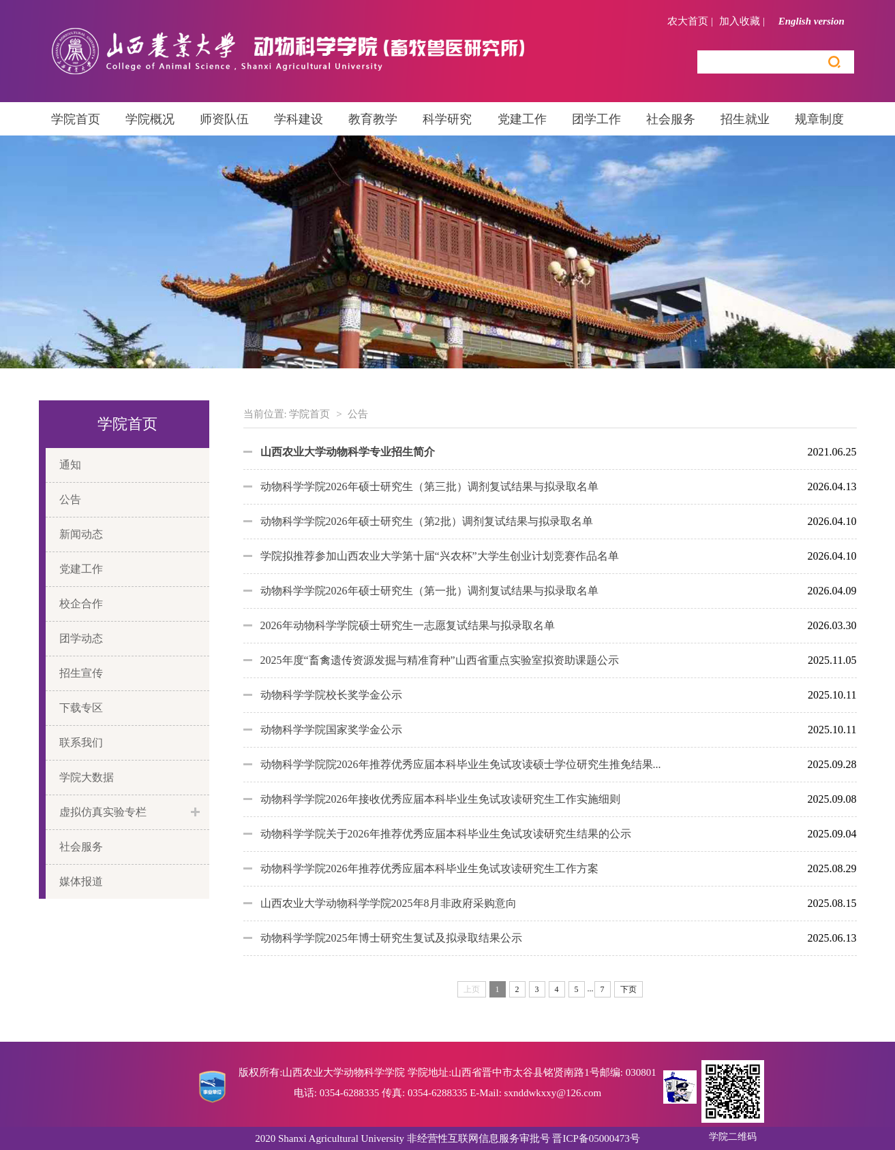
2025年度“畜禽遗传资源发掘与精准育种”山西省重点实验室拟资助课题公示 (439, 660)
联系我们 (81, 742)
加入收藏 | (742, 21)
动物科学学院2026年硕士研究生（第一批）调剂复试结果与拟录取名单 (429, 590)
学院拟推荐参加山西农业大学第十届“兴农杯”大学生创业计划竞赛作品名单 (439, 556)
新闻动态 (81, 534)
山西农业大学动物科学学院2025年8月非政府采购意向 (388, 903)
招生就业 (745, 119)
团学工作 (596, 119)
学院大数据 (86, 777)
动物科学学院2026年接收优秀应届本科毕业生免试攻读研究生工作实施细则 (440, 799)
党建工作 (522, 119)
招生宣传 (81, 673)
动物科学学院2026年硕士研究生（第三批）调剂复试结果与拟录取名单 (429, 486)
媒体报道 (81, 881)
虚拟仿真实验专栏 (103, 812)
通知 (70, 464)
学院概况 (150, 119)
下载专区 (81, 708)
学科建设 (298, 119)
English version (816, 21)
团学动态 (81, 638)
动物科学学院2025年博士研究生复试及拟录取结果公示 (391, 938)
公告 (70, 499)
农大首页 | (690, 21)
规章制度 (819, 119)
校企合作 (81, 603)
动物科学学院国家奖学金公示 (331, 729)
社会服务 (670, 119)
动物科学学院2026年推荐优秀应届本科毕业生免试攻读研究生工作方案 (429, 868)
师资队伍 (224, 119)
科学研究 (447, 119)
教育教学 (372, 119)
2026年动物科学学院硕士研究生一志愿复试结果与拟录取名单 (407, 625)
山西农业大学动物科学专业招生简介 (347, 452)
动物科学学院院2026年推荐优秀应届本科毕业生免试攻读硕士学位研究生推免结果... (460, 764)
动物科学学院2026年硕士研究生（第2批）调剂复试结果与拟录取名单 (426, 521)
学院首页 (75, 119)
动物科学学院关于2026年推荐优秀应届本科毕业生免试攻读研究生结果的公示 (445, 834)
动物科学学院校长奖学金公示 (331, 695)
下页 (628, 989)
